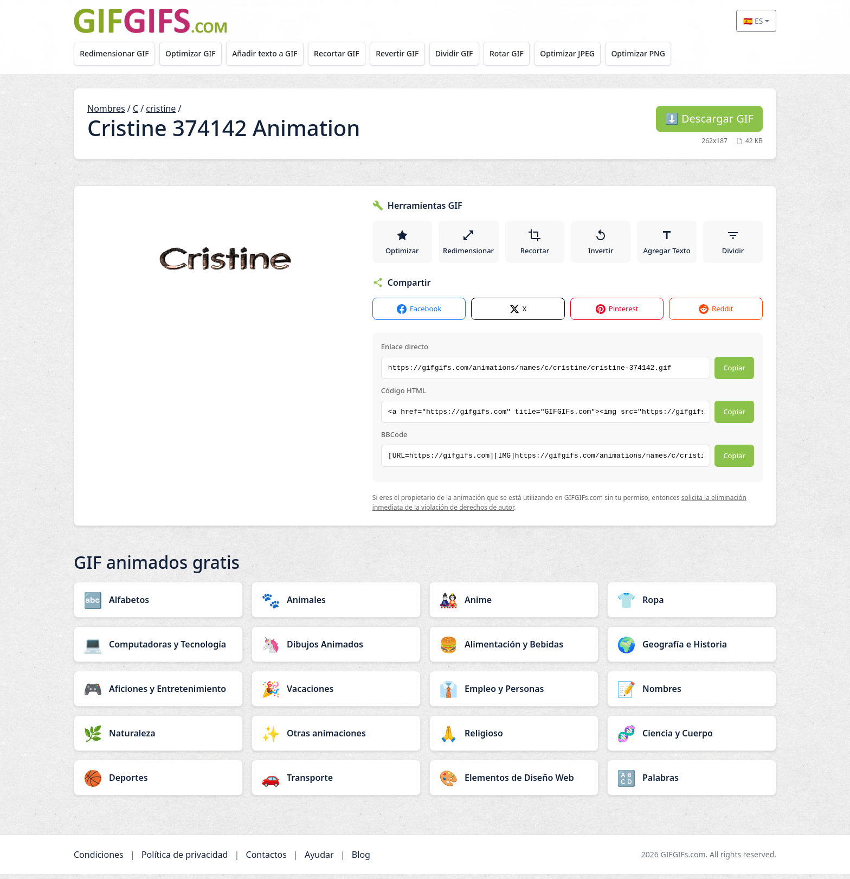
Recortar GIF (346, 53)
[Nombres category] (692, 693)
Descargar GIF (709, 118)
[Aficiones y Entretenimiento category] (158, 693)
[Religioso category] (514, 738)
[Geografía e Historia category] (692, 649)
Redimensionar (468, 244)
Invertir (602, 244)
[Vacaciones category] (336, 693)
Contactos (266, 859)
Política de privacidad (184, 859)
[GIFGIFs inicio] (150, 21)
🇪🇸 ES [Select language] (753, 21)
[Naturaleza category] (158, 738)
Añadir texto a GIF (271, 53)
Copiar (734, 373)
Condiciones (99, 859)
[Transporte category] (336, 782)
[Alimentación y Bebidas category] (514, 649)
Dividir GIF (469, 53)
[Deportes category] (158, 782)
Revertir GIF (409, 53)
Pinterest (617, 314)
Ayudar (319, 859)
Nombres (106, 108)
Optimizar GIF (195, 53)
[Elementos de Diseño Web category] (514, 782)
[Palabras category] (692, 782)
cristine (161, 108)
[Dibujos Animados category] (336, 649)
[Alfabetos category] (158, 604)
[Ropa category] (692, 604)
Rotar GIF (524, 53)
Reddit (716, 314)
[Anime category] (514, 604)
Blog (361, 859)
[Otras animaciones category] (336, 738)
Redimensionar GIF (115, 53)
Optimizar (402, 244)
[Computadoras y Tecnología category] (158, 649)
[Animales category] (336, 604)
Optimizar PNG (662, 53)
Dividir (733, 244)
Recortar (535, 244)
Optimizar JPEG (588, 53)
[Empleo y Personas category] (514, 693)
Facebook (419, 314)
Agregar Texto (667, 244)
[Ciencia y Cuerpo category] (692, 738)
